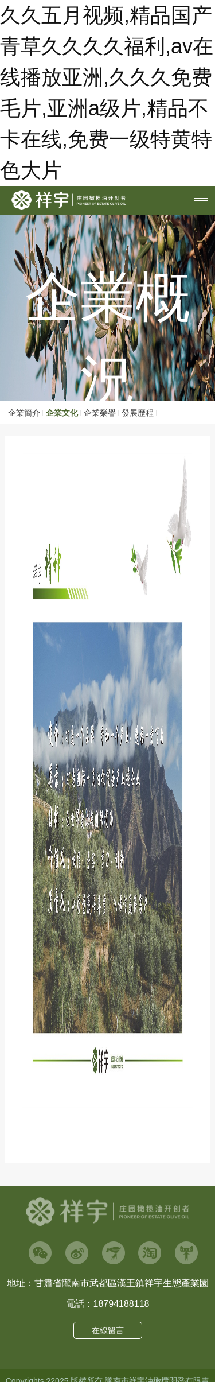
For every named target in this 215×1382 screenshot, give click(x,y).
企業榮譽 (100, 412)
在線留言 (108, 1330)
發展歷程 (138, 412)
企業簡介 (24, 412)
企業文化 (62, 412)
